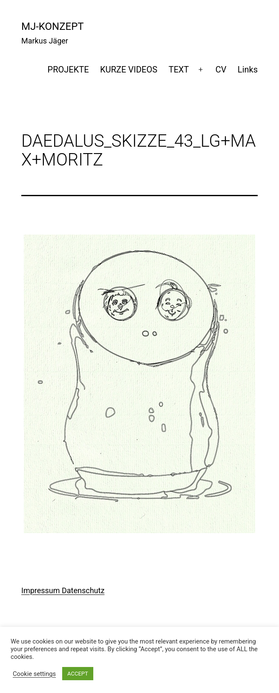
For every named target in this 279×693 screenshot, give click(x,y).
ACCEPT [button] (77, 673)
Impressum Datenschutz (62, 590)
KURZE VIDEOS (128, 69)
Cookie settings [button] (34, 674)
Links (248, 69)
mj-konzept (52, 26)
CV (221, 69)
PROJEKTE (68, 69)
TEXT (179, 69)
